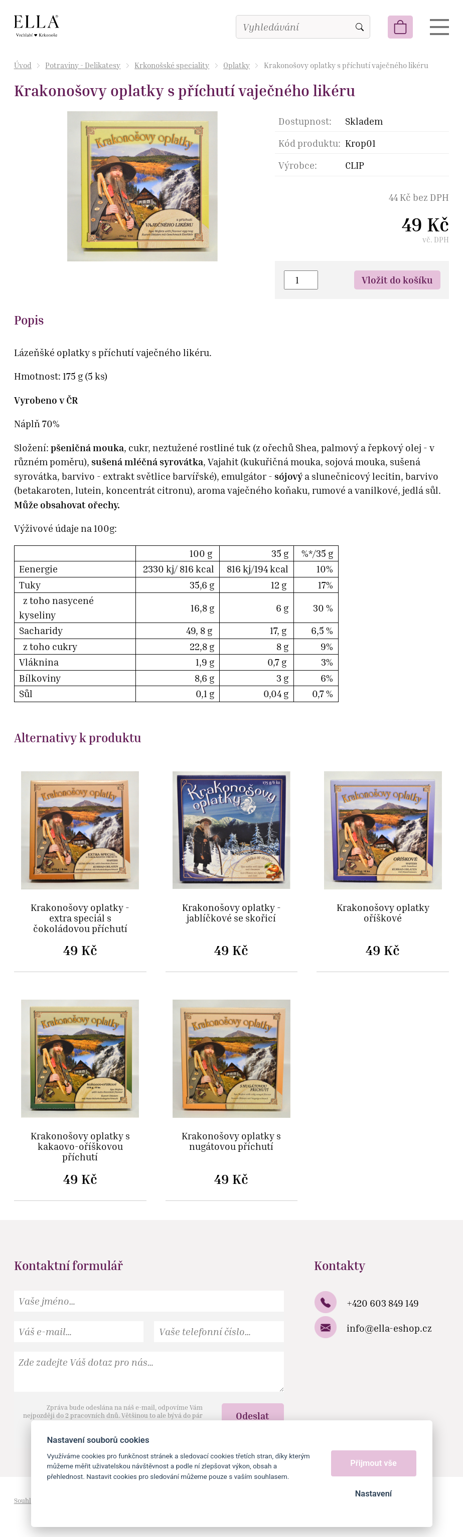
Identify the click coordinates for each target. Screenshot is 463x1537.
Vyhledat (359, 27)
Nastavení (373, 1493)
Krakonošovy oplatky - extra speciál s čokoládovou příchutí (80, 918)
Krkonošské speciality (171, 65)
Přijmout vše (373, 1463)
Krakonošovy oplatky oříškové (383, 913)
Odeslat (252, 1415)
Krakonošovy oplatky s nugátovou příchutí (231, 1141)
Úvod (23, 65)
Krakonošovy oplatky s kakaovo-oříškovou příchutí (80, 1146)
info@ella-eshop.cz (389, 1328)
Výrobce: (297, 165)
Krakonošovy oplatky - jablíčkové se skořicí (231, 913)
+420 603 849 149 (383, 1303)
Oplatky (236, 65)
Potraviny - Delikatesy (82, 65)
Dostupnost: (305, 121)
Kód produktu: (309, 143)
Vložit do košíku (397, 279)
